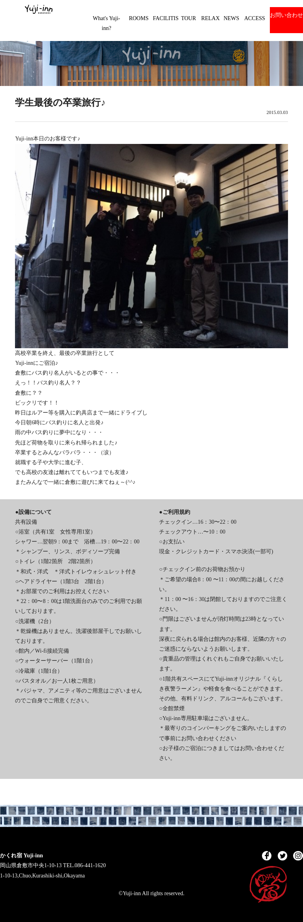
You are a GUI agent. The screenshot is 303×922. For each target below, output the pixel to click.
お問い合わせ (286, 15)
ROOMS (139, 18)
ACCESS (254, 18)
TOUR (188, 18)
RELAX (210, 18)
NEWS (231, 18)
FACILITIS (165, 18)
